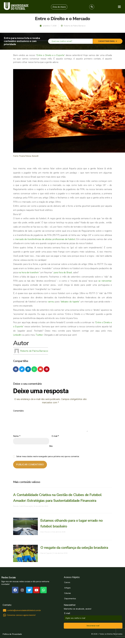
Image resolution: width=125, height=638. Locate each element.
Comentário (18, 411)
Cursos (67, 582)
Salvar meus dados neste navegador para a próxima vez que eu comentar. (47, 456)
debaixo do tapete (70, 301)
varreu (51, 301)
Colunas (67, 593)
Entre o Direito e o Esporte (50, 55)
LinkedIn (17, 334)
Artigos (67, 587)
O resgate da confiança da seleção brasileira (74, 547)
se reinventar (105, 280)
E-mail (55, 436)
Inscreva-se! (93, 625)
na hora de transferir (29, 272)
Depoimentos (70, 598)
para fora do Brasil (63, 272)
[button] (59, 6)
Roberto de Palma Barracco (34, 350)
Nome (16, 436)
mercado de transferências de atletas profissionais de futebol (45, 239)
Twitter (39, 334)
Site (51, 446)
